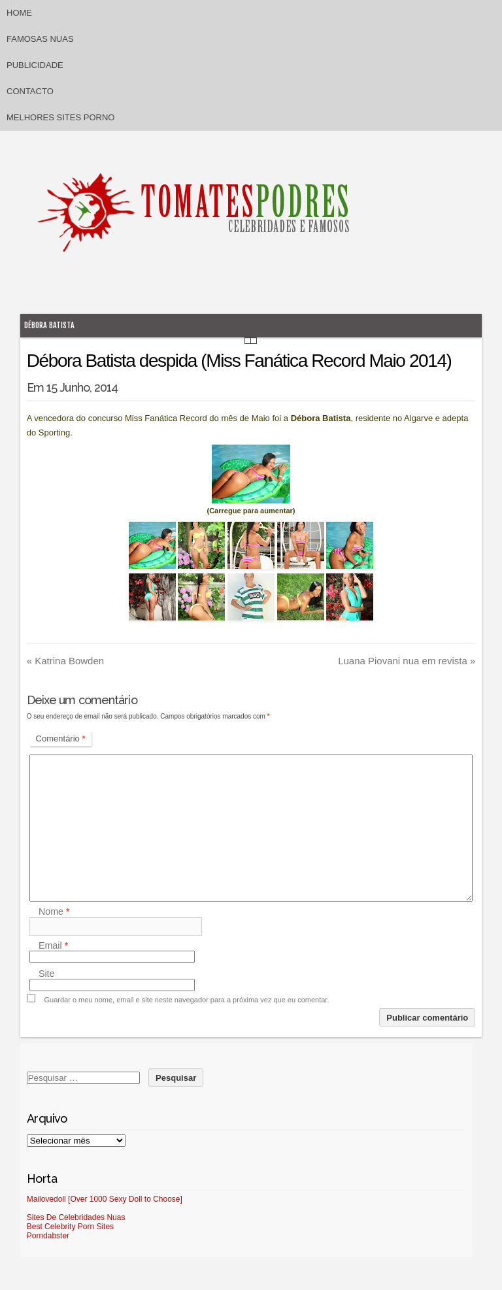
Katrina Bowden (65, 660)
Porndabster (48, 1235)
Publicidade (35, 65)
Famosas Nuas (40, 39)
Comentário (61, 738)
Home (19, 13)
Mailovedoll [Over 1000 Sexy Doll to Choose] (104, 1199)
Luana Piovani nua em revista (406, 660)
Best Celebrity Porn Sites (70, 1226)
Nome (54, 912)
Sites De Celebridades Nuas (76, 1217)
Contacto (30, 91)
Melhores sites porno (60, 117)
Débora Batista (49, 325)
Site (47, 973)
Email (53, 945)
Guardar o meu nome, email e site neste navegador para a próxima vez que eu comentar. (186, 1000)
